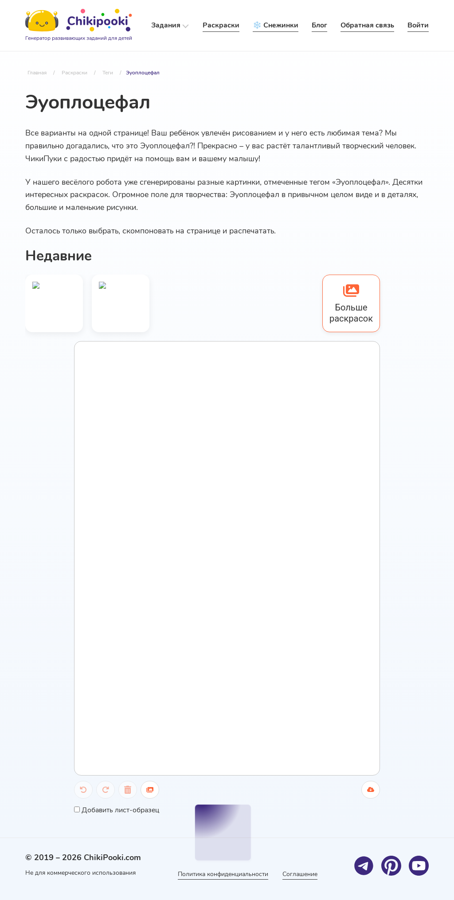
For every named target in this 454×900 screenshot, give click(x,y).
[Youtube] (419, 866)
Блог (319, 25)
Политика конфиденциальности (223, 874)
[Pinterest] (391, 866)
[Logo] (78, 25)
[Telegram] (364, 866)
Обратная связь (367, 25)
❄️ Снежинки (275, 25)
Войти (418, 25)
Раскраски (221, 25)
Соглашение (299, 874)
